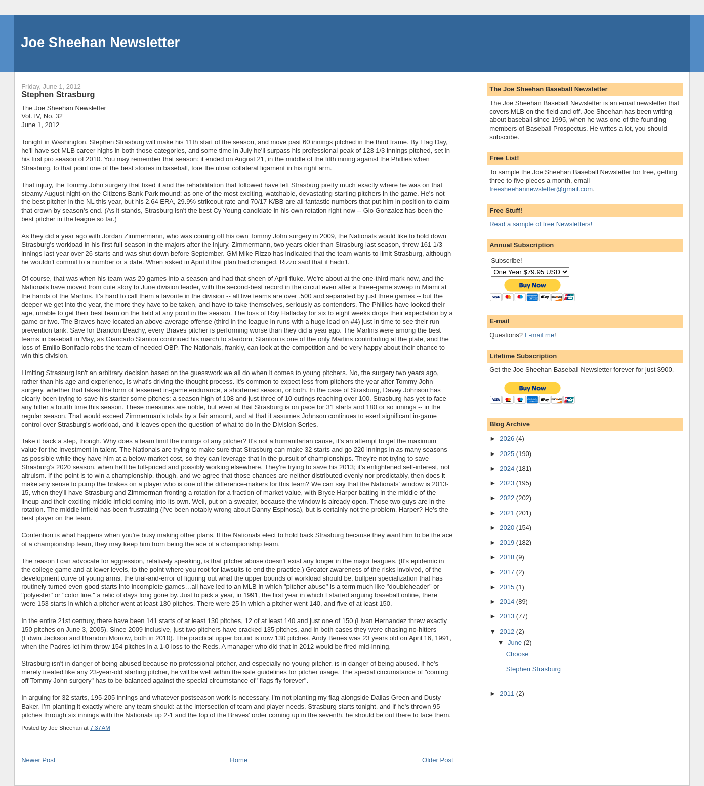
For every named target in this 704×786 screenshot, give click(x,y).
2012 (508, 631)
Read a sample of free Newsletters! (540, 224)
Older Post (437, 760)
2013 (508, 616)
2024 (508, 468)
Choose (517, 654)
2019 (508, 542)
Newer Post (38, 760)
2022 (508, 498)
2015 (508, 587)
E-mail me (540, 335)
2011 (508, 693)
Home (238, 760)
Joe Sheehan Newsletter (100, 42)
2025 (508, 454)
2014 (508, 601)
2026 (508, 438)
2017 (508, 572)
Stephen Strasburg (533, 669)
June (516, 642)
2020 (508, 527)
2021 (508, 513)
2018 (508, 557)
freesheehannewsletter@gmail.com (541, 189)
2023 (508, 483)
